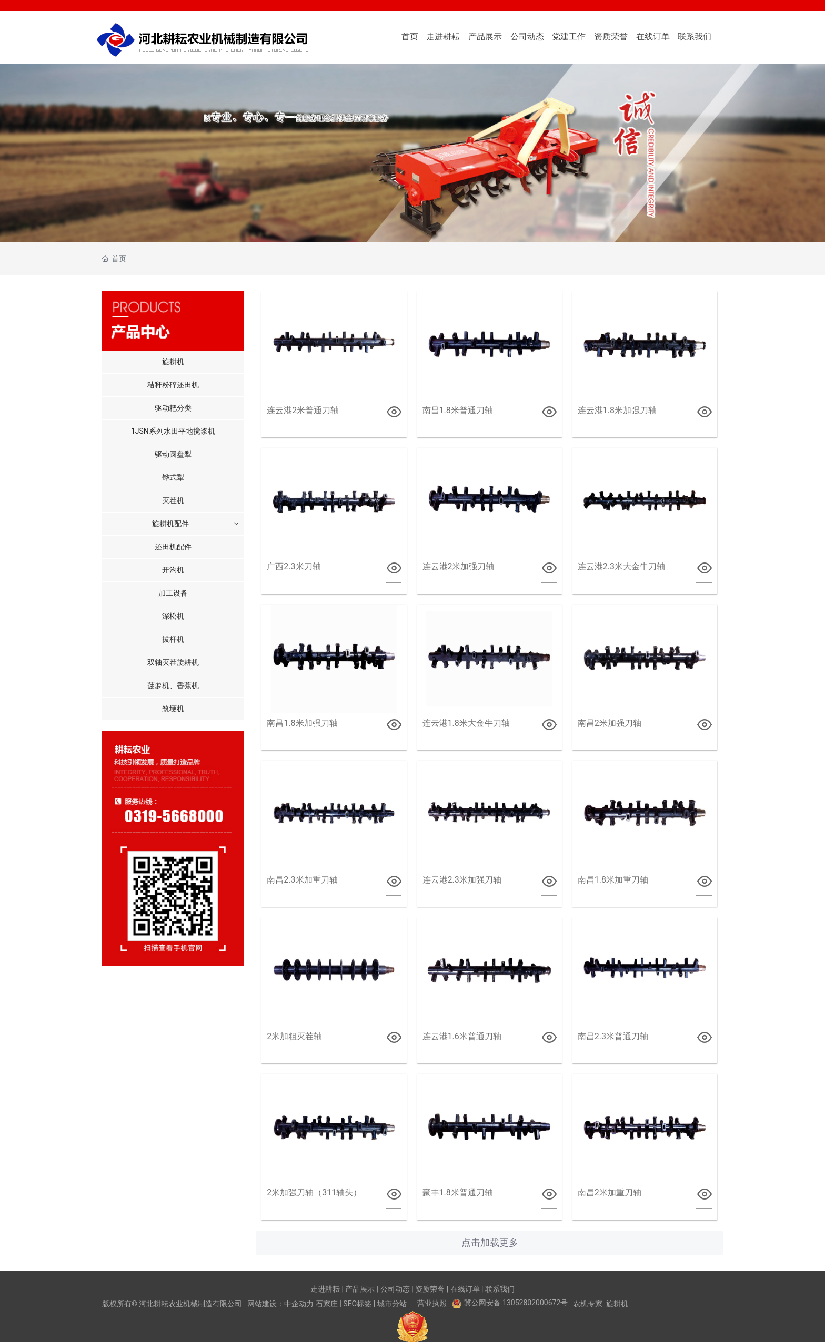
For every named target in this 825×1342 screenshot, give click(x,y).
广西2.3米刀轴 (293, 566)
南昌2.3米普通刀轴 (613, 1036)
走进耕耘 (325, 1289)
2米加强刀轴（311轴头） (314, 1192)
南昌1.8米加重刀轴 (613, 880)
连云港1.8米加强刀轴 (617, 410)
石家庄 (327, 1303)
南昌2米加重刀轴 (609, 1192)
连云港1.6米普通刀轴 (461, 1036)
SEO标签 (357, 1303)
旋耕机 (617, 1303)
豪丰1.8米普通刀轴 (457, 1192)
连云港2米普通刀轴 (303, 410)
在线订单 (465, 1289)
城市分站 (392, 1303)
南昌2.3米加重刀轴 (302, 880)
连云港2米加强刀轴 (458, 566)
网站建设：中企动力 (280, 1303)
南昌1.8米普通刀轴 (457, 410)
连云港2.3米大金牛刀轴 (621, 566)
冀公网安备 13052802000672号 (516, 1302)
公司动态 (395, 1289)
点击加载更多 (489, 1242)
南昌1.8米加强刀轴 (302, 723)
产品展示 (360, 1289)
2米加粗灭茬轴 (294, 1036)
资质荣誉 (430, 1289)
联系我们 (500, 1289)
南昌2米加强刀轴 (609, 723)
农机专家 (587, 1303)
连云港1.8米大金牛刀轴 (466, 723)
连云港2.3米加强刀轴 (461, 880)
